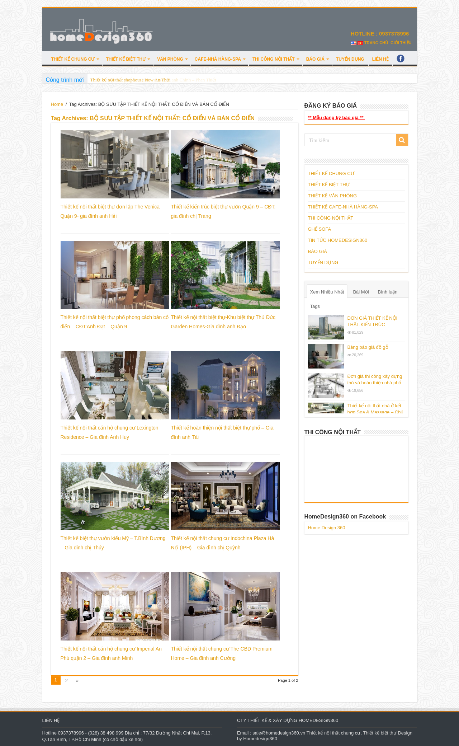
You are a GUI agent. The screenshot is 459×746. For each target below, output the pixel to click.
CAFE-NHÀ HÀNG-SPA (218, 59)
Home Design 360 (326, 527)
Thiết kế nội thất (323, 733)
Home (57, 104)
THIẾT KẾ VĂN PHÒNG (332, 195)
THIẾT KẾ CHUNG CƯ (73, 59)
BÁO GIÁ (315, 59)
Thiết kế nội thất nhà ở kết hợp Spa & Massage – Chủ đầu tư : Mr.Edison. (375, 412)
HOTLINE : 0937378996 (381, 34)
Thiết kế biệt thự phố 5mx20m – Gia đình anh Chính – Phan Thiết (153, 80)
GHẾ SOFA (319, 229)
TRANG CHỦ (376, 43)
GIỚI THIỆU (401, 43)
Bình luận (388, 292)
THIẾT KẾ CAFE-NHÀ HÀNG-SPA (343, 207)
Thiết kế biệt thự (380, 733)
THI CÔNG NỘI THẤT (273, 59)
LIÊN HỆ (380, 59)
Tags (315, 306)
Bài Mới (361, 292)
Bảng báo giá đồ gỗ (367, 347)
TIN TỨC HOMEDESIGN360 (338, 240)
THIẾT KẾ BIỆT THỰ (126, 59)
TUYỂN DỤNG (350, 59)
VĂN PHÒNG (170, 59)
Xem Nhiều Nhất (327, 292)
